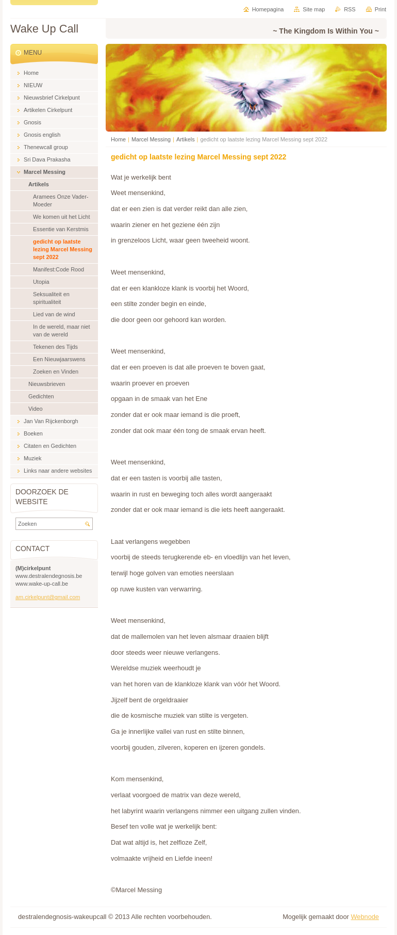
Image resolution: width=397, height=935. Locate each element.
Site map (314, 9)
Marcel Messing (151, 139)
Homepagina (268, 9)
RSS (349, 9)
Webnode (365, 917)
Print (380, 9)
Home (118, 139)
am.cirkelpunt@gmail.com (47, 597)
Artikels (185, 139)
